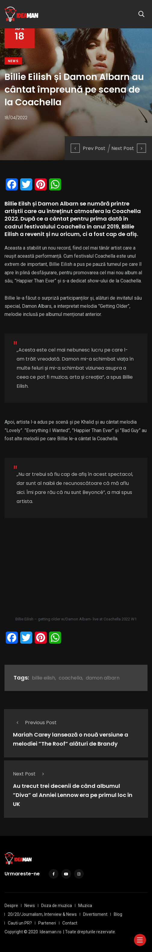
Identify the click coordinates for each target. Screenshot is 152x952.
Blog (118, 914)
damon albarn (102, 677)
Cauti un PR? (20, 923)
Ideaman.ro (50, 931)
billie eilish (43, 677)
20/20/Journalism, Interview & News (42, 914)
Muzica (85, 905)
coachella (70, 677)
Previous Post (35, 722)
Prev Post (88, 148)
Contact (69, 923)
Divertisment (95, 914)
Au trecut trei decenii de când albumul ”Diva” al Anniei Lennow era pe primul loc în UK (72, 795)
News (13, 61)
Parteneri (47, 923)
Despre (11, 905)
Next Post (128, 148)
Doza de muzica (56, 905)
